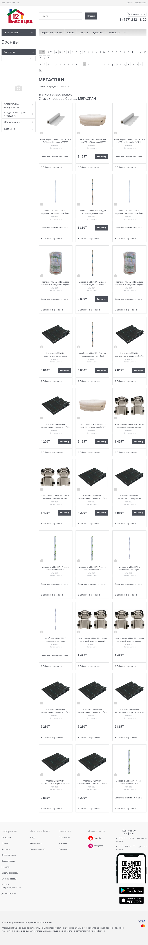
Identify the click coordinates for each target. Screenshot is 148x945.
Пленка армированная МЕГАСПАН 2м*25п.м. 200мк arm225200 (55, 140)
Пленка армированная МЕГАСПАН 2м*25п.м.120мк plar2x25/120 (129, 140)
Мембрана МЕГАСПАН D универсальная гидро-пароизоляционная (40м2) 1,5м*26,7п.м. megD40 (129, 571)
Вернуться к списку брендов (55, 94)
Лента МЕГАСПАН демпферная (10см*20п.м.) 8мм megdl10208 (92, 140)
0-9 (50, 52)
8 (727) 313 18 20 (125, 838)
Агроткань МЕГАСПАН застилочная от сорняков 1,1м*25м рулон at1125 (55, 356)
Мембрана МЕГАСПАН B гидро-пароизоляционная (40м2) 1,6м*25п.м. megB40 (92, 213)
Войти (130, 2)
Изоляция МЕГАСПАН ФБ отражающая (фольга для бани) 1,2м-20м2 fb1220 (130, 213)
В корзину (101, 156)
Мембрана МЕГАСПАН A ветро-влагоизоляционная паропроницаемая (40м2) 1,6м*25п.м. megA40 (55, 571)
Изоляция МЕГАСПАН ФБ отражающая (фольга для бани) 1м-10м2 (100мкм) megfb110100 (56, 213)
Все (42, 52)
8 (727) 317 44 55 (126, 846)
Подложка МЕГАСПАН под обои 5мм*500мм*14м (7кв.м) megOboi (55, 283)
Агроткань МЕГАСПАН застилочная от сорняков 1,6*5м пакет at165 (129, 356)
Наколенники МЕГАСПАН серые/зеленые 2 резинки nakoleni (129, 426)
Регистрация (140, 2)
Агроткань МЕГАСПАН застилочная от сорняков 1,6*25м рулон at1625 (55, 712)
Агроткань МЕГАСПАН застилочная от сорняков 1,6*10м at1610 (55, 427)
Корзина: (138, 14)
